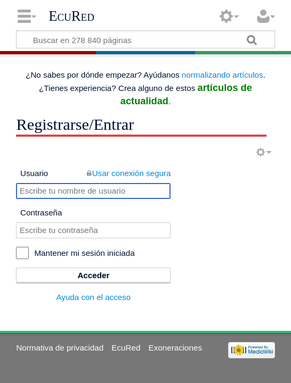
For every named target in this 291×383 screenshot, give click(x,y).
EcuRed (71, 16)
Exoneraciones (175, 347)
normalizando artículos (222, 74)
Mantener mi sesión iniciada (84, 252)
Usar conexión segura (131, 173)
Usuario (34, 173)
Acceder (93, 275)
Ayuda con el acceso (93, 297)
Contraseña (41, 212)
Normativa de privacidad (59, 347)
